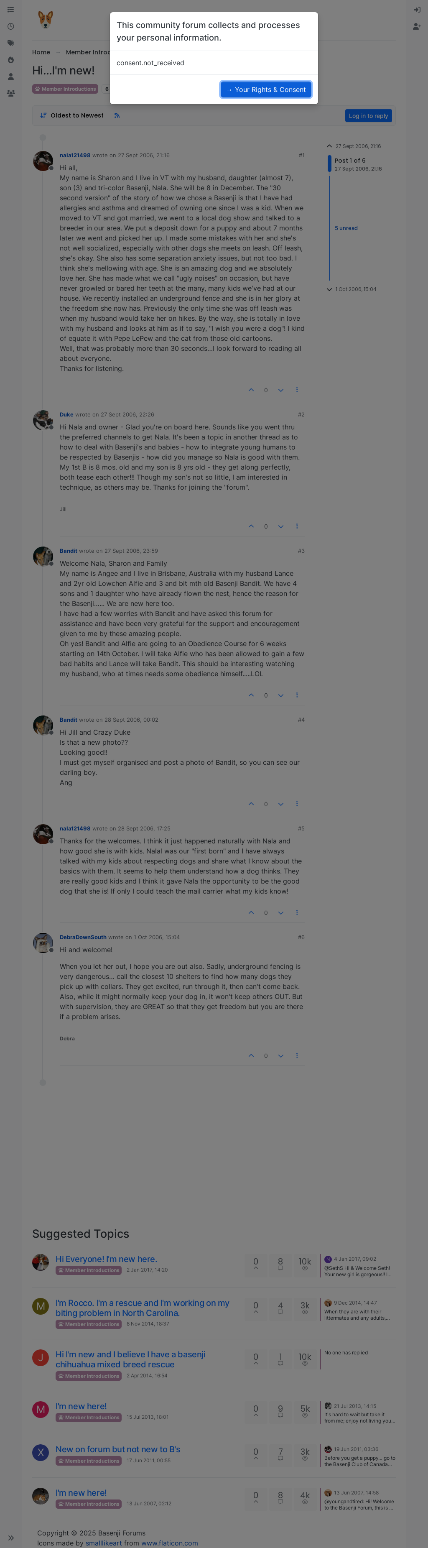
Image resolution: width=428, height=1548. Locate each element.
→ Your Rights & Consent (266, 89)
